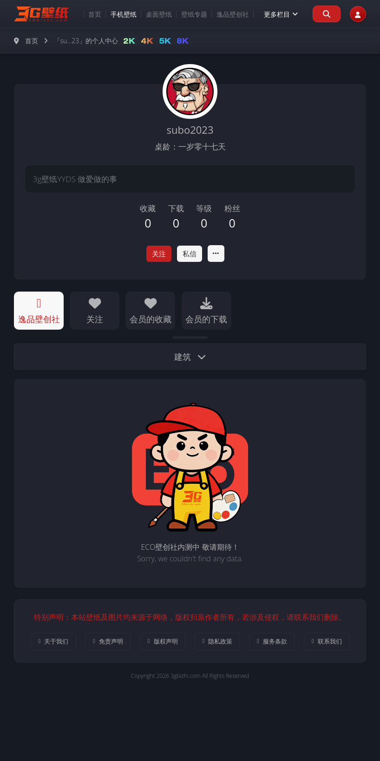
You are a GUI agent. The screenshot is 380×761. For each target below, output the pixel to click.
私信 (191, 253)
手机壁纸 (115, 14)
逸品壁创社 (224, 14)
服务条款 (312, 643)
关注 (157, 253)
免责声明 (129, 643)
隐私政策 (251, 643)
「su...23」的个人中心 (86, 40)
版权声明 (190, 643)
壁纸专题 (185, 14)
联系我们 (190, 672)
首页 (85, 14)
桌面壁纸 (150, 14)
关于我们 (68, 643)
